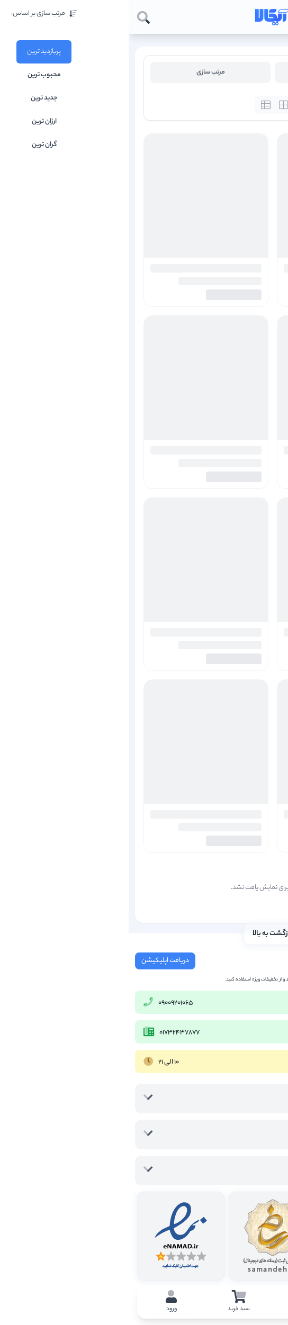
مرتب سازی (82, 72)
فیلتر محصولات (206, 72)
